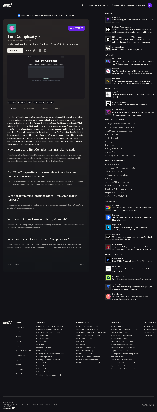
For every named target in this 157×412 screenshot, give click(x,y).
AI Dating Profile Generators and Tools (120, 155)
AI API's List (80, 341)
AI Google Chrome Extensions (87, 329)
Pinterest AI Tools (117, 357)
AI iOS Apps (80, 344)
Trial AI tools (148, 335)
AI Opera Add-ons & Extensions (88, 357)
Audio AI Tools (110, 152)
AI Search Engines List (44, 357)
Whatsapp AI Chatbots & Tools (117, 182)
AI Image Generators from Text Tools (120, 123)
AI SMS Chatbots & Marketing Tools (89, 363)
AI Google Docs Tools (113, 178)
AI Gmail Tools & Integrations (116, 175)
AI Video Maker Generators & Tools (119, 127)
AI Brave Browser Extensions (87, 360)
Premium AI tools (150, 332)
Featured (19, 336)
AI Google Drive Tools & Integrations (119, 196)
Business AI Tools (42, 363)
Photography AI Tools (113, 148)
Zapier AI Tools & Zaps (119, 366)
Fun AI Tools (110, 145)
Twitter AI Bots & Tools (114, 171)
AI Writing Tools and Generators (48, 360)
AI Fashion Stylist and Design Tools (49, 375)
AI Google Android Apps (85, 350)
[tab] (13, 108)
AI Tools (19, 374)
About (18, 364)
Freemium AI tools (150, 329)
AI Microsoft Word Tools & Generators (121, 168)
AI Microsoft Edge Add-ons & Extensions (91, 332)
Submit (18, 341)
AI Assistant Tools (42, 372)
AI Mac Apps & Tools (84, 338)
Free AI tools (148, 326)
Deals (18, 332)
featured (109, 55)
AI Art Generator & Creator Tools (118, 131)
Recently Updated (113, 254)
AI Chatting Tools (111, 138)
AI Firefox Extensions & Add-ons (88, 335)
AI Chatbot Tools (112, 134)
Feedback (19, 369)
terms (151, 405)
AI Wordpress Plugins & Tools (117, 185)
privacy (145, 405)
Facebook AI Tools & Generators (118, 189)
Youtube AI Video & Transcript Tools (124, 369)
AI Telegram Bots (112, 164)
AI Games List (41, 366)
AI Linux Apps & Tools (84, 354)
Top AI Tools (21, 346)
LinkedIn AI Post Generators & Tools (124, 363)
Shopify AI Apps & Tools (114, 192)
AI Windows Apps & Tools (86, 347)
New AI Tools (21, 327)
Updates (19, 360)
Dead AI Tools (111, 201)
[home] (7, 5)
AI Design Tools (111, 141)
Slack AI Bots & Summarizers (121, 360)
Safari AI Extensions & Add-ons (87, 326)
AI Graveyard (21, 355)
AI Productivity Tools (43, 369)
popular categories (114, 120)
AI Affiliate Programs (24, 350)
